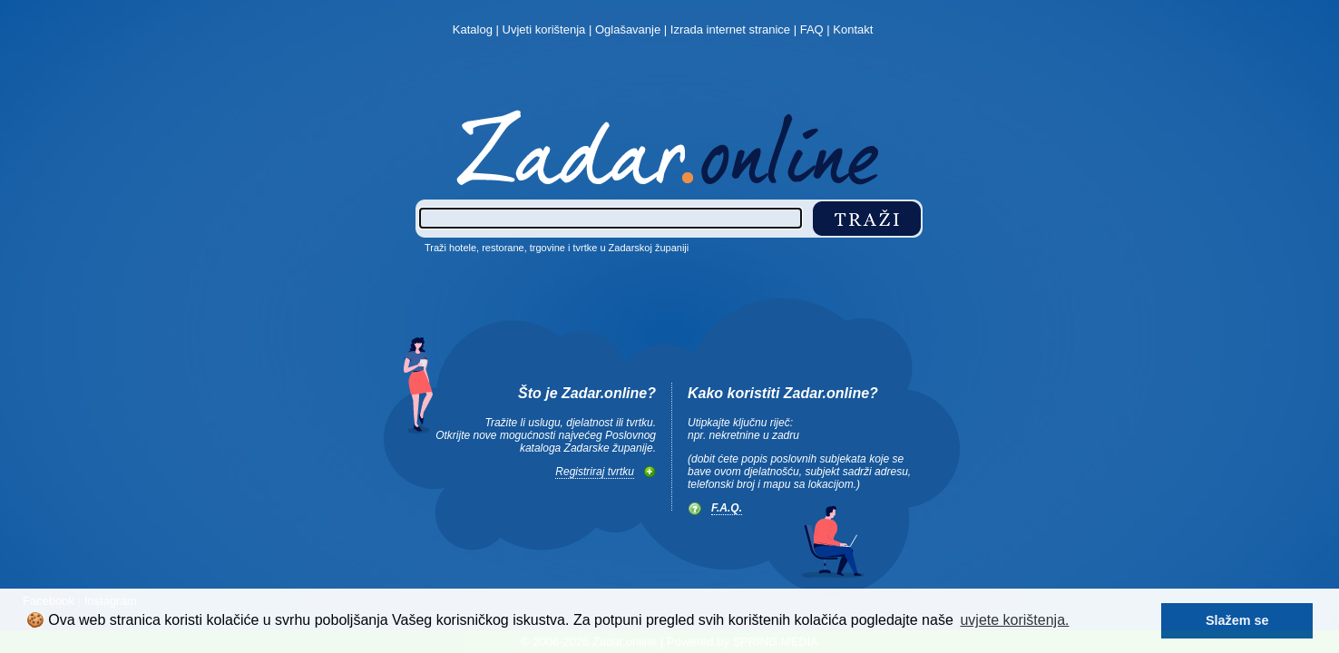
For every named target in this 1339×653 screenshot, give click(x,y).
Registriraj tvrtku (594, 471)
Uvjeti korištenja (544, 29)
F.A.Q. (726, 508)
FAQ (812, 29)
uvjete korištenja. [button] (1014, 620)
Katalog (473, 29)
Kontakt (853, 29)
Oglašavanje (627, 29)
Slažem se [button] (1237, 620)
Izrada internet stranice (730, 29)
